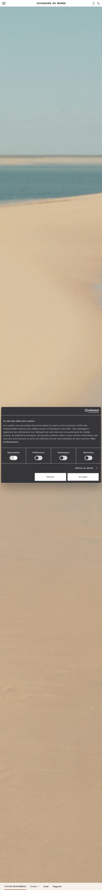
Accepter (83, 477)
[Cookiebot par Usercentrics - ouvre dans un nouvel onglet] (87, 411)
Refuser (50, 477)
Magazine (57, 886)
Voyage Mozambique (15, 886)
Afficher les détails (84, 468)
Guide (46, 886)
